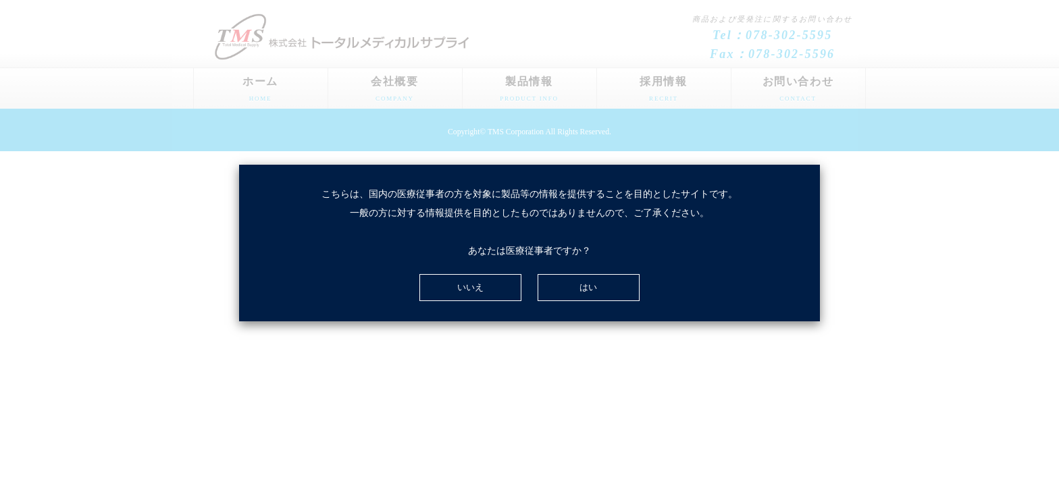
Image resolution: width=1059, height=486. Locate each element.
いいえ (470, 287)
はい (588, 287)
